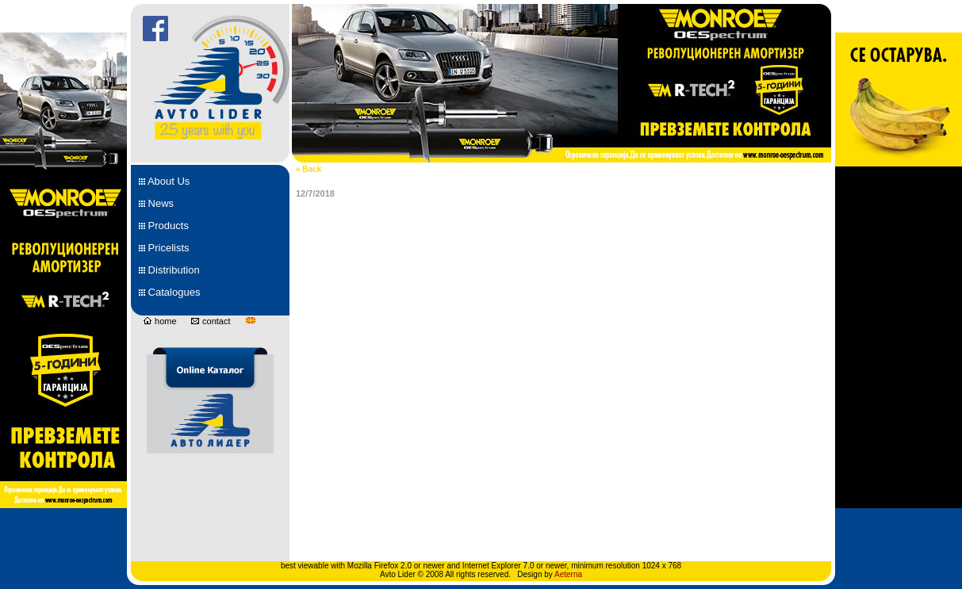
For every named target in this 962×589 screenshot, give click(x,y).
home (160, 321)
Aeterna (568, 574)
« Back (308, 169)
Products (164, 225)
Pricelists (164, 248)
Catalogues (169, 292)
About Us (164, 181)
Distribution (169, 270)
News (156, 203)
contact (210, 321)
